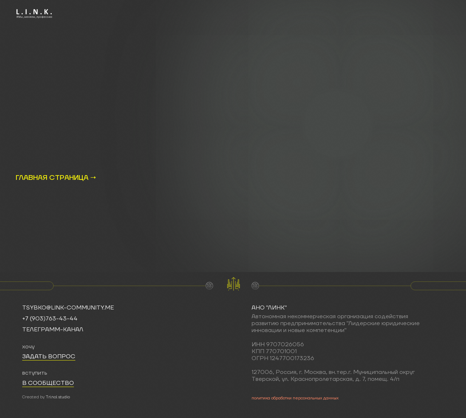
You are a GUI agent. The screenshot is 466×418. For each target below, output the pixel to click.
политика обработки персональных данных (295, 398)
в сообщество (48, 383)
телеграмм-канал (52, 329)
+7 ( (27, 318)
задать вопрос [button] (48, 356)
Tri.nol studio (58, 397)
